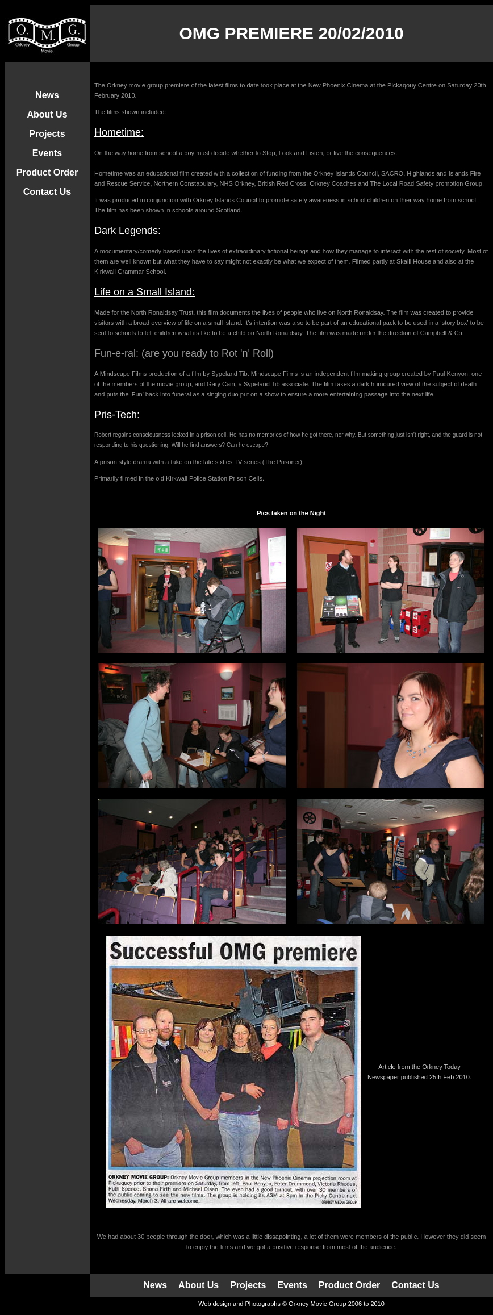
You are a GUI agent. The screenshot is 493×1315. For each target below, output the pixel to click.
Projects (47, 134)
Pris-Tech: (117, 414)
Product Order (47, 172)
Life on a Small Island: (144, 292)
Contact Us (47, 192)
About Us (47, 114)
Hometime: (119, 132)
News (47, 95)
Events (47, 153)
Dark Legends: (127, 230)
